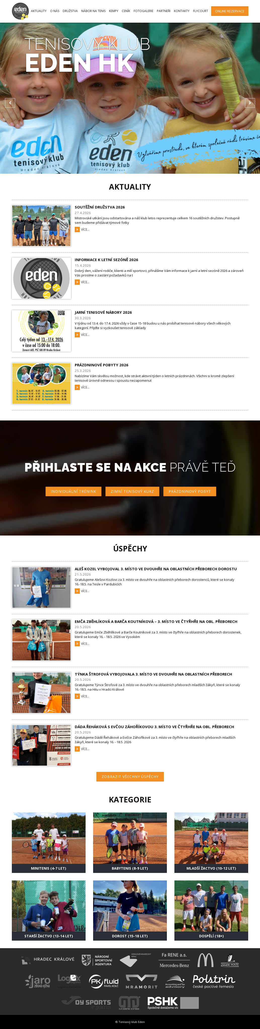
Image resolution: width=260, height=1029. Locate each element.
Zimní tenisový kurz (132, 491)
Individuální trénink (73, 491)
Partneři (163, 11)
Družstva (70, 11)
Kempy (113, 11)
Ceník (126, 11)
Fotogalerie (143, 11)
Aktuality (39, 11)
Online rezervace (229, 11)
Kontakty (182, 11)
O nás (54, 11)
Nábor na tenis (93, 11)
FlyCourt (200, 11)
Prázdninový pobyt (190, 491)
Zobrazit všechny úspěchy (130, 776)
